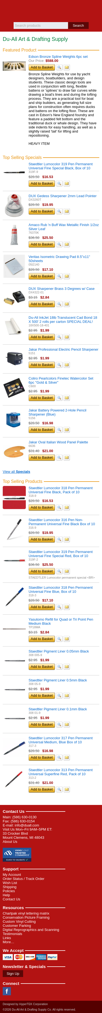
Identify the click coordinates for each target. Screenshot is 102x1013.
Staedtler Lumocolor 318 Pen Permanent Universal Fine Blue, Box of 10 (61, 589)
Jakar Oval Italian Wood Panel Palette (58, 442)
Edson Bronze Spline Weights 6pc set (58, 57)
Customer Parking (17, 926)
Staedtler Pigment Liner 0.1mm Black (58, 709)
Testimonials (12, 934)
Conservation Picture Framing (26, 917)
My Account (12, 875)
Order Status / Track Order (23, 879)
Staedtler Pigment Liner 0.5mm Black (58, 680)
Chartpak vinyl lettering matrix (26, 913)
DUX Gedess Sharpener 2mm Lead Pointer (63, 196)
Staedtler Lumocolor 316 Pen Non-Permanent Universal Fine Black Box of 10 (62, 522)
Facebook (7, 991)
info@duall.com (27, 825)
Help (6, 895)
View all (16, 472)
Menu (6, 8)
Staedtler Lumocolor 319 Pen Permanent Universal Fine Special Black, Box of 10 (61, 166)
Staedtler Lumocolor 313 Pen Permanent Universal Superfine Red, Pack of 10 (61, 772)
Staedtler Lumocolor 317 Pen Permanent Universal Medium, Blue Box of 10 (61, 740)
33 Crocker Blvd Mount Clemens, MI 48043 (23, 835)
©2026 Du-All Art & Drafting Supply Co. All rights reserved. (39, 1009)
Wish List (10, 883)
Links (7, 938)
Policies (9, 891)
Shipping (10, 887)
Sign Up (13, 974)
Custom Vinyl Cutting (19, 921)
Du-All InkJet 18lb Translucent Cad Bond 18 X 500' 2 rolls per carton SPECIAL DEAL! (63, 319)
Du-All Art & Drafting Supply (51, 11)
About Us (10, 842)
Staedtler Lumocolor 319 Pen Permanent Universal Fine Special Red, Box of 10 (61, 554)
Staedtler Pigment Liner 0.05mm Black (59, 651)
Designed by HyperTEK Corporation (25, 1004)
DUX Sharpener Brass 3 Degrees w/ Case (62, 289)
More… (8, 942)
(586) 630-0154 (23, 821)
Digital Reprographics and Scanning (31, 930)
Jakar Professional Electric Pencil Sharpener (63, 349)
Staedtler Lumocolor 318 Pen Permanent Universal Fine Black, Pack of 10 (61, 490)
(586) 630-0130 (24, 817)
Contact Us (13, 811)
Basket (95, 8)
